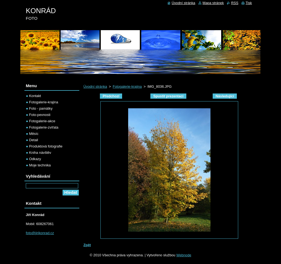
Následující (224, 96)
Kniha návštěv (40, 153)
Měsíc (33, 134)
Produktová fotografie (46, 146)
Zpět (87, 245)
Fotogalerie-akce (42, 121)
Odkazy (35, 159)
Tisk (249, 3)
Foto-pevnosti (39, 115)
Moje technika (40, 165)
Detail (33, 140)
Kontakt (35, 96)
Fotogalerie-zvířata (43, 127)
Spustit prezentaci (168, 96)
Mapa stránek (213, 3)
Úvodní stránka (95, 86)
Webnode (183, 255)
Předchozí (111, 96)
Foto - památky (40, 108)
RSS (234, 3)
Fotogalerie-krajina (127, 86)
